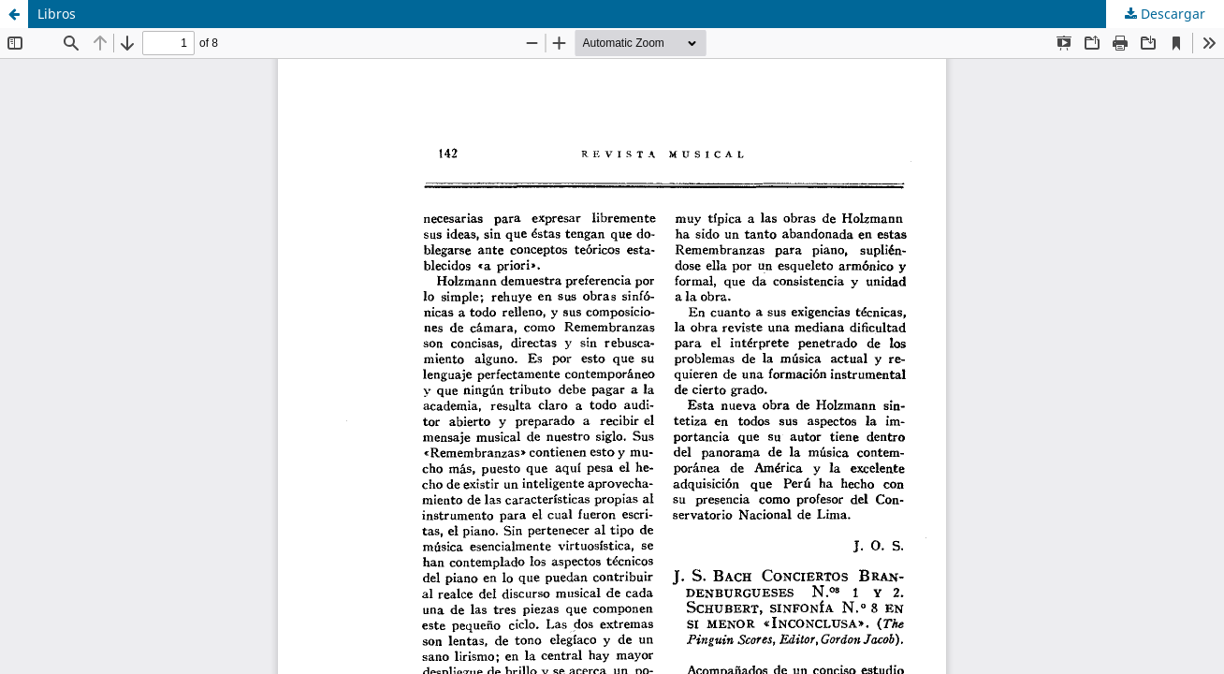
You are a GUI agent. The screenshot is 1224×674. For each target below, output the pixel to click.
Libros (56, 13)
